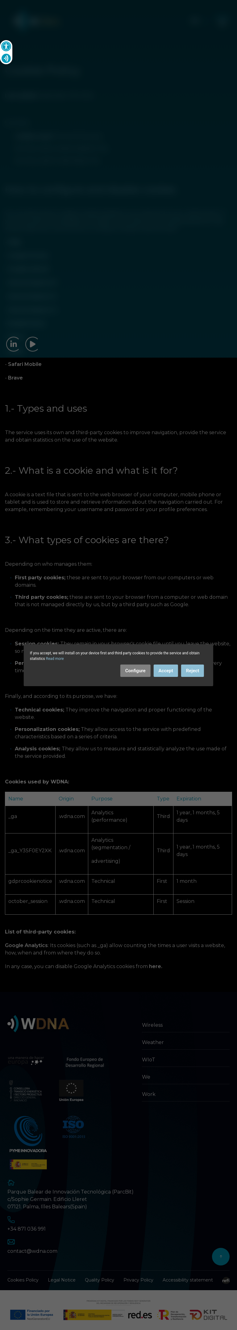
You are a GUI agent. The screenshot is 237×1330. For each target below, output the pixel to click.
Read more (55, 659)
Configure (135, 670)
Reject (192, 670)
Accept (166, 670)
